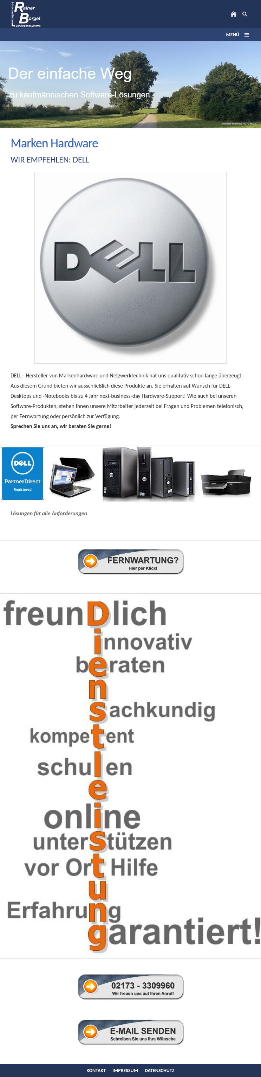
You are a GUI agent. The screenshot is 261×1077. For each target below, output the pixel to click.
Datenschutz (160, 1070)
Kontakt (96, 1070)
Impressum (125, 1070)
